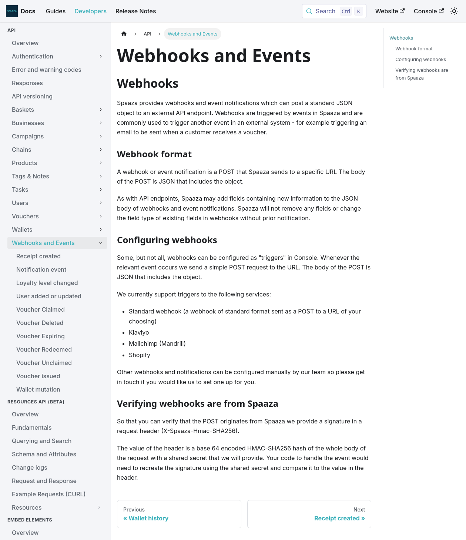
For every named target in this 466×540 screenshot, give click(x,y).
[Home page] (124, 34)
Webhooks (401, 38)
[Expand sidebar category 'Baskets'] (100, 109)
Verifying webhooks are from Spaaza (421, 74)
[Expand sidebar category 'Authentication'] (100, 56)
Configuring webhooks (420, 59)
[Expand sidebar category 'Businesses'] (100, 123)
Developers (90, 11)
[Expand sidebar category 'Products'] (100, 163)
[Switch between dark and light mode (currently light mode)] (454, 11)
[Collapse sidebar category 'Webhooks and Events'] (100, 243)
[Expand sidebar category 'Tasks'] (100, 189)
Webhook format (413, 48)
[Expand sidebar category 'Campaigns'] (100, 136)
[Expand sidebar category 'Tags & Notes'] (100, 176)
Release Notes (135, 11)
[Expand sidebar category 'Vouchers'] (100, 216)
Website (390, 11)
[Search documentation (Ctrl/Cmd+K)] (334, 11)
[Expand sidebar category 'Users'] (100, 203)
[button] (57, 507)
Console (429, 11)
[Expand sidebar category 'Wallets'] (100, 229)
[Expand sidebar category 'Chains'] (100, 149)
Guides (56, 11)
